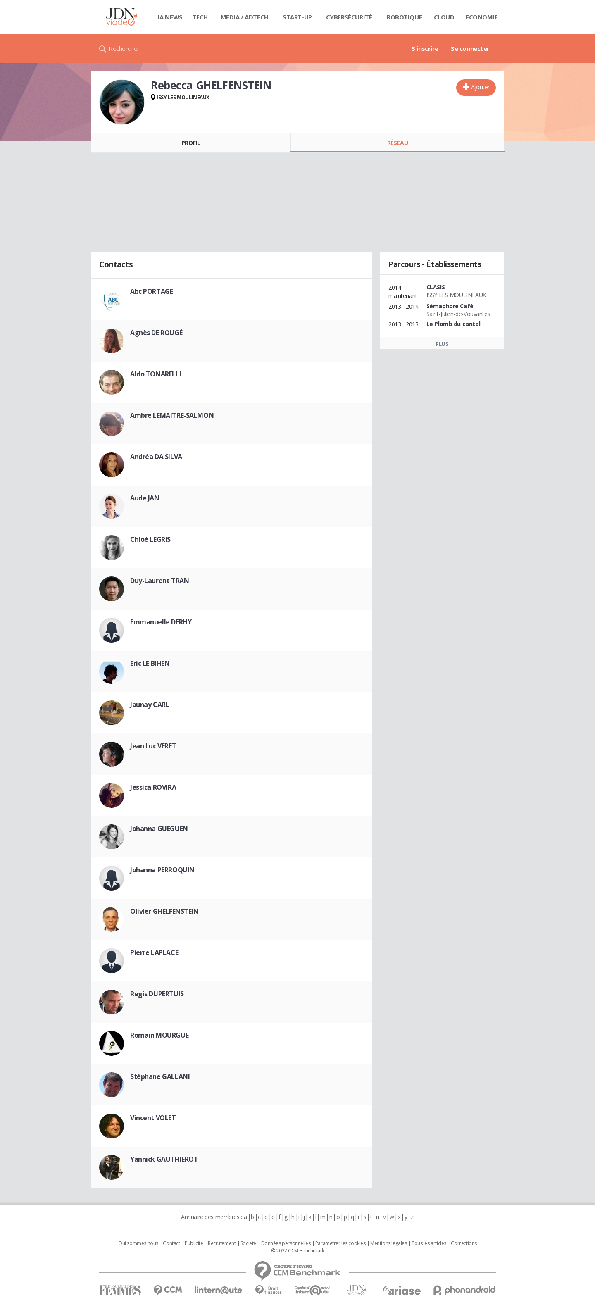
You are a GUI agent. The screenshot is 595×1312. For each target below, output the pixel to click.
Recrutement (222, 1243)
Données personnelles (286, 1243)
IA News (170, 17)
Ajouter (480, 87)
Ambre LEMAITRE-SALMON (172, 415)
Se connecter (470, 48)
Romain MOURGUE (159, 1035)
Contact (171, 1243)
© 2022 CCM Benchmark (297, 1251)
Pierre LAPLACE (154, 952)
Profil (190, 143)
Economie (482, 17)
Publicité (194, 1243)
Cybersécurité (349, 17)
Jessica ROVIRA (153, 787)
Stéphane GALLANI (160, 1076)
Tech (200, 17)
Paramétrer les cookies (340, 1243)
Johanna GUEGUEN (159, 828)
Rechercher (124, 48)
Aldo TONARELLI (155, 374)
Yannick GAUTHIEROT (164, 1159)
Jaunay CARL (149, 704)
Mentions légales (388, 1243)
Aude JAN (144, 497)
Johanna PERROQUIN (162, 869)
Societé (248, 1243)
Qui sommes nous (138, 1243)
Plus (442, 344)
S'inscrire (425, 48)
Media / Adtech (245, 17)
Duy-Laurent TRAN (159, 580)
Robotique (404, 17)
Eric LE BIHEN (150, 663)
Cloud (444, 17)
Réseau (397, 143)
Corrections (463, 1243)
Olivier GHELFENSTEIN (164, 911)
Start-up (297, 17)
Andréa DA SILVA (156, 456)
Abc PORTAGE (151, 291)
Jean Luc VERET (153, 745)
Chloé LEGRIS (150, 539)
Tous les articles (429, 1243)
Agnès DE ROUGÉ (156, 332)
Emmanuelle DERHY (160, 621)
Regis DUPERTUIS (157, 993)
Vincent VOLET (153, 1117)
